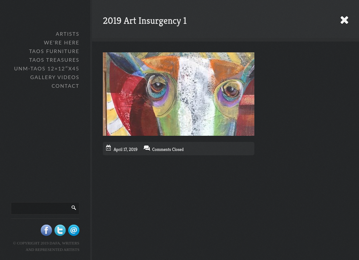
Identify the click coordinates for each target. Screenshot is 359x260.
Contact (65, 86)
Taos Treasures (54, 60)
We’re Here (61, 42)
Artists (67, 34)
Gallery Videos (54, 77)
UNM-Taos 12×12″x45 (46, 68)
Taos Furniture (54, 51)
